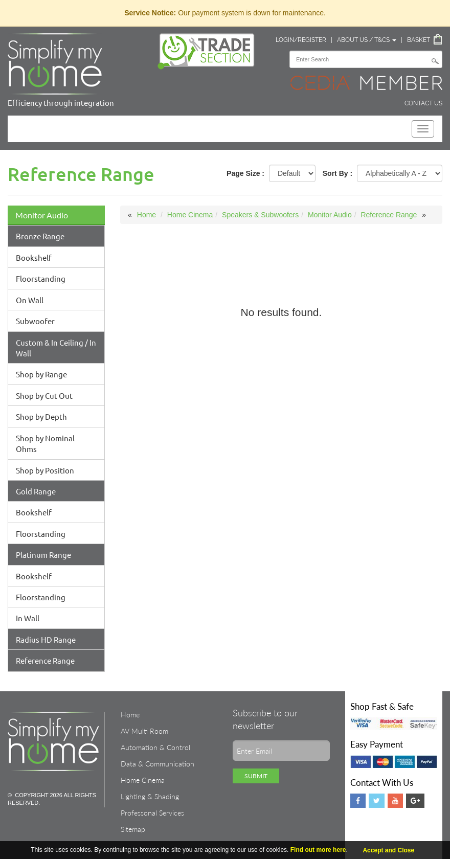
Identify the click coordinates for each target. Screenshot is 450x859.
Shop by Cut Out (44, 395)
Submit (255, 776)
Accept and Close (388, 850)
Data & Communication (157, 763)
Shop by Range (41, 374)
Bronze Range (40, 236)
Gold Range (36, 491)
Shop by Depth (41, 416)
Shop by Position (45, 470)
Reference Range (45, 660)
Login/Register (301, 39)
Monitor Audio (41, 215)
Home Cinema (190, 215)
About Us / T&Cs (366, 39)
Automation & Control (155, 747)
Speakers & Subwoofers (260, 215)
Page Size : (245, 173)
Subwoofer (35, 321)
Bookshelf (34, 257)
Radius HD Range (46, 639)
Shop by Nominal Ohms (45, 443)
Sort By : (337, 173)
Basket (418, 39)
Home (146, 215)
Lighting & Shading (150, 796)
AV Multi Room (144, 731)
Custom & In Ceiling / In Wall (56, 347)
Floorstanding (40, 278)
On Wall (29, 300)
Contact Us (423, 103)
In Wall (27, 618)
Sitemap (133, 829)
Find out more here (318, 849)
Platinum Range (43, 554)
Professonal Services (152, 812)
